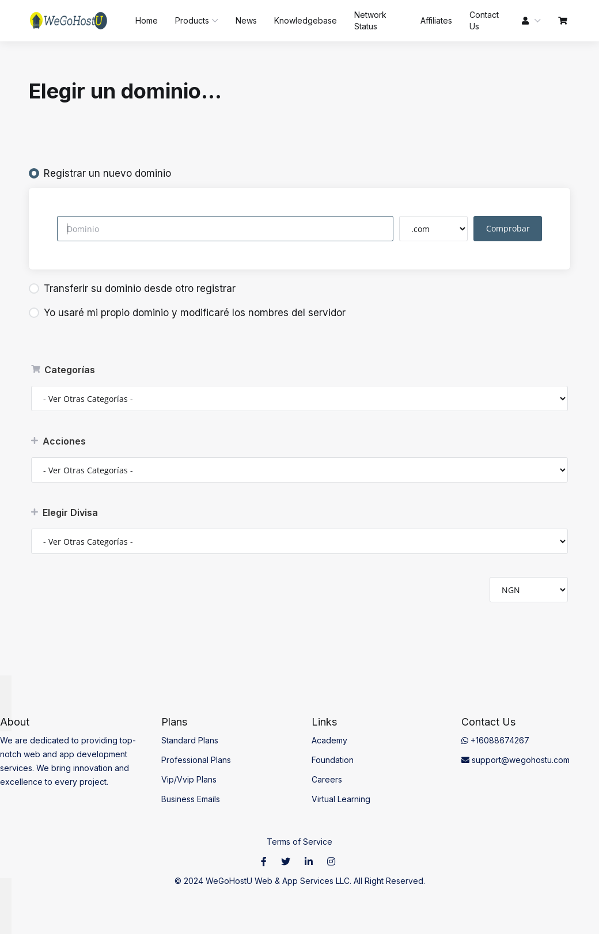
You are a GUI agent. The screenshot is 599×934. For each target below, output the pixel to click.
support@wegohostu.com (515, 760)
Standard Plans (189, 740)
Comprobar (509, 228)
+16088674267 (495, 740)
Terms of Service (299, 841)
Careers (327, 779)
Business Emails (190, 799)
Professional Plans (196, 760)
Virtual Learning (341, 799)
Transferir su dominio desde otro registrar (132, 288)
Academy (329, 740)
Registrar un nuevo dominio (100, 173)
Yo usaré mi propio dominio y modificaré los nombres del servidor (187, 312)
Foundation (333, 760)
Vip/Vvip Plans (189, 779)
